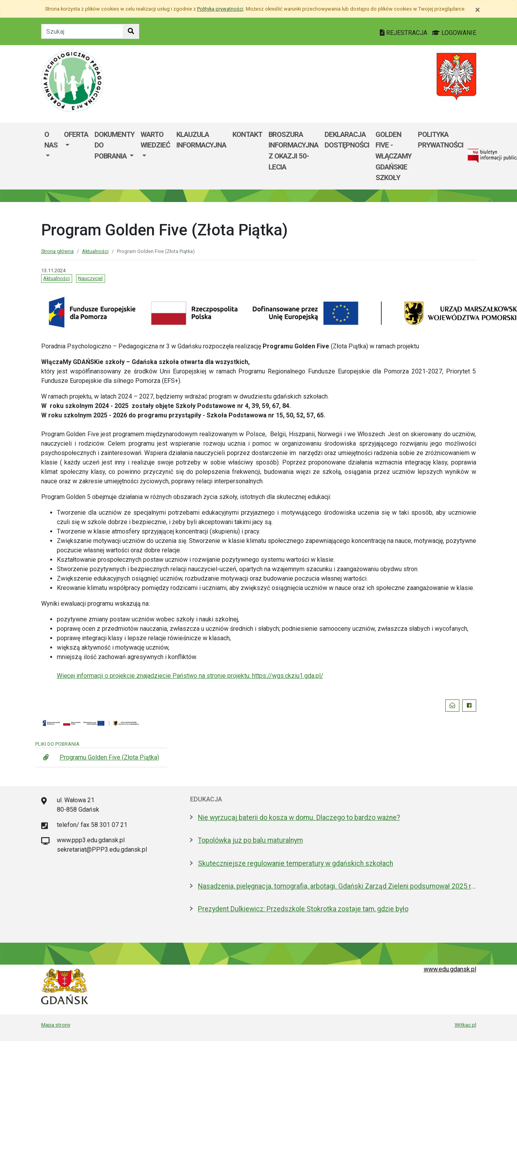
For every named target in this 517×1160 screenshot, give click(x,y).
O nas (51, 139)
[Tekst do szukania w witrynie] (82, 31)
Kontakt (247, 134)
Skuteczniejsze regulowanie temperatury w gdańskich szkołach (295, 863)
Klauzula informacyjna (201, 139)
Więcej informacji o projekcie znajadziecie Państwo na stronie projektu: (153, 675)
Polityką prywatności (220, 9)
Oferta (76, 134)
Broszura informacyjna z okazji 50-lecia (293, 150)
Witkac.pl (465, 1025)
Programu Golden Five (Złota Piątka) (109, 757)
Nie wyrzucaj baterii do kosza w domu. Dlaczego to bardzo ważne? (299, 817)
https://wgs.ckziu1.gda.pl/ (286, 675)
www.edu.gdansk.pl (450, 969)
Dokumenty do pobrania (114, 145)
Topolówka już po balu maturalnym (250, 840)
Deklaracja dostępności (347, 139)
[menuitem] (51, 156)
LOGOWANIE (454, 32)
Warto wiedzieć (155, 139)
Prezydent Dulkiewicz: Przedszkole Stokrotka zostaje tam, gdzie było (303, 909)
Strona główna (57, 251)
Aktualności (95, 251)
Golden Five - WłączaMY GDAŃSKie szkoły (394, 156)
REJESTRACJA (404, 32)
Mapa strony (55, 1025)
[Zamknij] (477, 10)
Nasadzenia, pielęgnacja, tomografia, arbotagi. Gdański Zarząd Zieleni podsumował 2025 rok (337, 886)
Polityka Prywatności (440, 139)
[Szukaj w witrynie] (131, 31)
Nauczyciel (90, 278)
